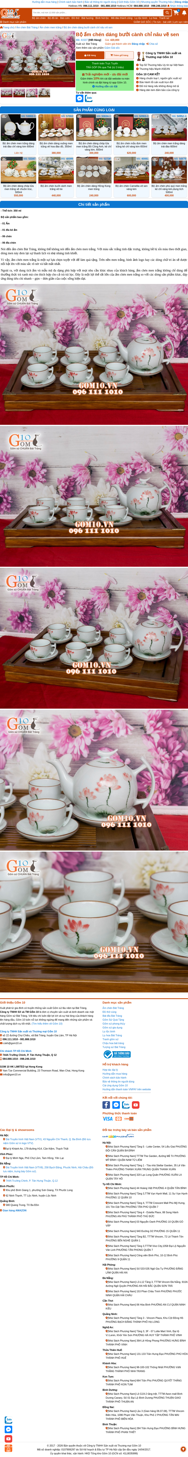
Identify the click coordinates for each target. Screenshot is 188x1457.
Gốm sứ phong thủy (113, 1023)
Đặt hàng (90, 55)
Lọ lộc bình (141, 18)
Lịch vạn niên (180, 22)
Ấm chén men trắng (51, 27)
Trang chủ (7, 27)
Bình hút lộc (102, 18)
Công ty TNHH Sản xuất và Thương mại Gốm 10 (28, 1031)
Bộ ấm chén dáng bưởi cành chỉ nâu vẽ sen (88, 27)
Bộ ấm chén (39, 18)
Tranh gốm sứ (110, 1039)
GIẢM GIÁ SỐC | (143, 22)
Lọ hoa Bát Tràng (112, 1035)
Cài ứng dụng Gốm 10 (115, 1085)
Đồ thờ (75, 18)
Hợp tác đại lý (110, 1069)
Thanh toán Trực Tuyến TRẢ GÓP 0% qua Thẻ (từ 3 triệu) (105, 65)
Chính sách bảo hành (71, 2)
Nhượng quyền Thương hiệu (157, 2)
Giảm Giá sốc (112, 47)
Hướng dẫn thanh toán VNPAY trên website (126, 1089)
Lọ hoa (153, 18)
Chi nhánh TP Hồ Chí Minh (15, 1051)
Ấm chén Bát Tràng (27, 27)
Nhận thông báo (177, 6)
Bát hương (87, 18)
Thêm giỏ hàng (119, 55)
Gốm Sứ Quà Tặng (113, 1019)
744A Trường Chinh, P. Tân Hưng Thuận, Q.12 (32, 1180)
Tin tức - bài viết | (162, 22)
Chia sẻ (152, 44)
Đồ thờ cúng (109, 1012)
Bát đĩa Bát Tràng (112, 1016)
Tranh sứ (164, 18)
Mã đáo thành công (121, 18)
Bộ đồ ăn (53, 18)
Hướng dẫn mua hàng (44, 2)
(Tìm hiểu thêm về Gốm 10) (47, 1023)
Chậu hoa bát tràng (113, 1043)
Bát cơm (65, 18)
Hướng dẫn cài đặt (105, 86)
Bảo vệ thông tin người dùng (100, 2)
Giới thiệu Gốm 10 (129, 2)
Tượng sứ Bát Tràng (113, 1047)
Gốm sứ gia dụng (112, 1027)
